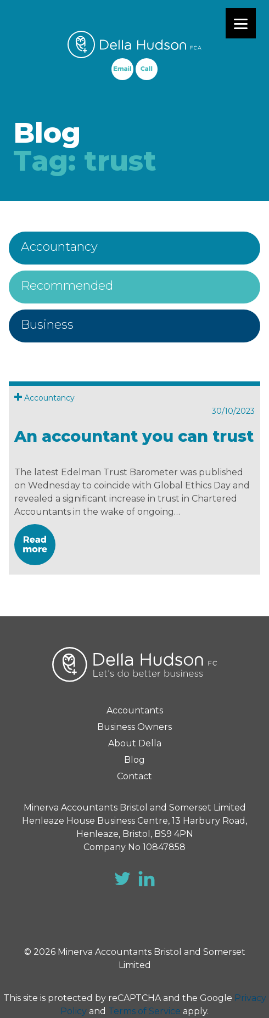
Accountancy (59, 246)
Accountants (135, 710)
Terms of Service (144, 1011)
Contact (134, 776)
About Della (134, 743)
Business (47, 324)
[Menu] (241, 23)
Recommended (67, 285)
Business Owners (134, 727)
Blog (134, 760)
